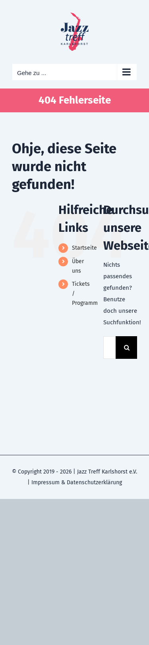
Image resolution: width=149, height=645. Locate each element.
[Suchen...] (109, 347)
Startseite (84, 248)
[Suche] (127, 347)
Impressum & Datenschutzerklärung (76, 482)
